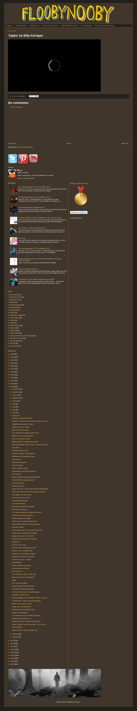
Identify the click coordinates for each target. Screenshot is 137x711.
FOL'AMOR (16, 447)
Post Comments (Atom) (25, 147)
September (16, 398)
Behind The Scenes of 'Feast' (22, 604)
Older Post (124, 143)
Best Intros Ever (15, 297)
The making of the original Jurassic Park (25, 433)
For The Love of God (19, 545)
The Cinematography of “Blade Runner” (31, 207)
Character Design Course (50, 25)
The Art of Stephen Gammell (27, 269)
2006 (12, 664)
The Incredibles (15, 341)
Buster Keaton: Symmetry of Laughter (24, 533)
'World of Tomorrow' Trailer (21, 427)
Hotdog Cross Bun (18, 486)
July (13, 404)
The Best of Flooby (16, 338)
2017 (12, 380)
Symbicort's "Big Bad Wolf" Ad (22, 418)
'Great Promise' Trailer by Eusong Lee (24, 630)
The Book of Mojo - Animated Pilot (23, 453)
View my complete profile (25, 178)
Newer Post (12, 143)
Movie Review (14, 325)
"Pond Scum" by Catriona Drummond (24, 521)
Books (12, 302)
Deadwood (13, 310)
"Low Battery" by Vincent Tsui (21, 495)
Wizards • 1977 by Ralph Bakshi (22, 436)
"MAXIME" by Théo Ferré (20, 595)
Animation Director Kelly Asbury (22, 515)
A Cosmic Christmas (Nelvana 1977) (24, 548)
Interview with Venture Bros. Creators (24, 539)
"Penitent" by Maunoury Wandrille (23, 556)
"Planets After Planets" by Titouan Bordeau (26, 524)
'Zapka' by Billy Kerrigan (20, 612)
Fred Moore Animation (19, 462)
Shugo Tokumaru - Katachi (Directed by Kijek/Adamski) (30, 489)
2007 (12, 661)
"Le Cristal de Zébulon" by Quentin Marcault (26, 512)
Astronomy (13, 294)
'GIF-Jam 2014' (17, 571)
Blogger (77, 702)
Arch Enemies (16, 459)
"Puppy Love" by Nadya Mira (21, 606)
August (14, 401)
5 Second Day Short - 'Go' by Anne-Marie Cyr (27, 530)
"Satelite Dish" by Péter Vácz (21, 618)
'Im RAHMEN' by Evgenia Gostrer (23, 480)
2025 (12, 357)
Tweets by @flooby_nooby (79, 183)
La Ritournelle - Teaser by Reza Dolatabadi (26, 601)
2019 (12, 375)
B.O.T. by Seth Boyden (19, 583)
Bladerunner (14, 300)
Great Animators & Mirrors (20, 568)
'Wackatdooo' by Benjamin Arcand (23, 456)
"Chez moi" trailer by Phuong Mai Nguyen (26, 592)
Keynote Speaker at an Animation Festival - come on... (30, 598)
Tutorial (12, 343)
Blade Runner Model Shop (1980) (23, 506)
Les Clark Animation (18, 503)
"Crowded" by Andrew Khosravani (23, 589)
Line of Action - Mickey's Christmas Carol (32, 228)
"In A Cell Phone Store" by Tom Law (24, 574)
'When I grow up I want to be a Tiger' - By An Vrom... (29, 624)
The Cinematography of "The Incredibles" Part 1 (34, 187)
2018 (12, 378)
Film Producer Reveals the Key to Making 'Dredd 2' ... (30, 492)
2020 (12, 372)
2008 (12, 658)
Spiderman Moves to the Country (23, 536)
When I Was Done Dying (20, 430)
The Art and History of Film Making (21, 336)
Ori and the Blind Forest (20, 450)
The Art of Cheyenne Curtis (21, 439)
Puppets (13, 330)
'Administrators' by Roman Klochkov (24, 471)
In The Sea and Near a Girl (21, 498)
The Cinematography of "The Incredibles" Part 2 (34, 197)
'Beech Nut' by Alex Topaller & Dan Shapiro (26, 621)
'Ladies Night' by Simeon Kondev (23, 586)
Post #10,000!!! (17, 627)
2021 (12, 369)
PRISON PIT (16, 542)
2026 (12, 354)
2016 (12, 383)
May (14, 410)
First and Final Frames (19, 509)
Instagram (9, 25)
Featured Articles (21, 25)
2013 (12, 643)
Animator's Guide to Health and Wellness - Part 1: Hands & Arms (40, 218)
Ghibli (12, 320)
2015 (12, 386)
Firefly (14, 580)
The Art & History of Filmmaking (104, 25)
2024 (12, 360)
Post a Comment (16, 107)
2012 (12, 646)
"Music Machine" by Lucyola (21, 565)
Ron (20, 170)
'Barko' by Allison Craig (19, 468)
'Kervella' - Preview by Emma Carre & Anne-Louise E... (30, 421)
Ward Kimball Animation (20, 500)
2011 (12, 649)
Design (12, 312)
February (15, 634)
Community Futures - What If (21, 559)
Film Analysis (14, 317)
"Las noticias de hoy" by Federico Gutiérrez (26, 615)
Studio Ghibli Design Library (69, 25)
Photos (12, 328)
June (14, 407)
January (15, 637)
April (14, 412)
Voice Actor (14, 346)
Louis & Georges (17, 465)
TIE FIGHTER (16, 474)
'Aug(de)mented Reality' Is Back (22, 424)
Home (69, 143)
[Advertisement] (68, 125)
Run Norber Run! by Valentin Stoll (23, 609)
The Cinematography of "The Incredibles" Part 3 (34, 248)
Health (12, 323)
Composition (14, 307)
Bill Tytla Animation (18, 483)
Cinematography (86, 25)
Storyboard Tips (34, 25)
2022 (12, 366)
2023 (12, 363)
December (16, 389)
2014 (12, 640)
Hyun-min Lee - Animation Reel (22, 551)
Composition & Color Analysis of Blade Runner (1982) (36, 279)
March (14, 415)
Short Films (14, 333)
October (15, 395)
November (16, 392)
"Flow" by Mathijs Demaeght (21, 518)
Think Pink (21, 238)
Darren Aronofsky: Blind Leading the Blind (26, 477)
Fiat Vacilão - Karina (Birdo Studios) (24, 554)
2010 (12, 652)
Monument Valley (17, 527)
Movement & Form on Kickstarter (23, 577)
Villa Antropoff (16, 562)
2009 (12, 655)
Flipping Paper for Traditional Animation (25, 442)
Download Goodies (16, 315)
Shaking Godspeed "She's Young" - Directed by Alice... (30, 444)
